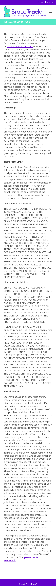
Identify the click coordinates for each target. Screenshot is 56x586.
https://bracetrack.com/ (20, 46)
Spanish (50, 2)
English (41, 2)
